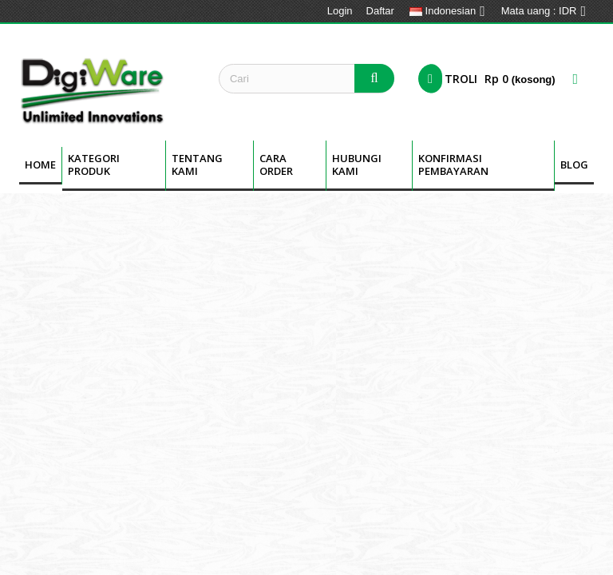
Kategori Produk (94, 164)
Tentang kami (197, 164)
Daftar (380, 11)
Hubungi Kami (357, 164)
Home (40, 164)
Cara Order (276, 164)
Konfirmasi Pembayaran (453, 164)
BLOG (574, 164)
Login (340, 11)
